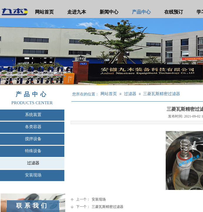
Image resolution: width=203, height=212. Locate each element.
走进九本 (76, 11)
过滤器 (33, 163)
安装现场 (33, 175)
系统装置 (33, 114)
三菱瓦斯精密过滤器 (161, 94)
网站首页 (44, 11)
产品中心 (141, 11)
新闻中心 (109, 11)
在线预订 (173, 11)
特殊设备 (33, 151)
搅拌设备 (33, 139)
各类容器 (33, 127)
